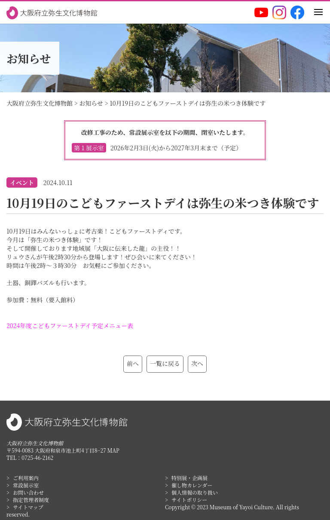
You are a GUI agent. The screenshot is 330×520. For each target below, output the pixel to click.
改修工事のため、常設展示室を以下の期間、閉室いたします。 (165, 140)
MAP (113, 450)
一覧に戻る (165, 363)
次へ (197, 363)
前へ (133, 363)
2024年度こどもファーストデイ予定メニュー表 (69, 325)
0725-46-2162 (37, 457)
